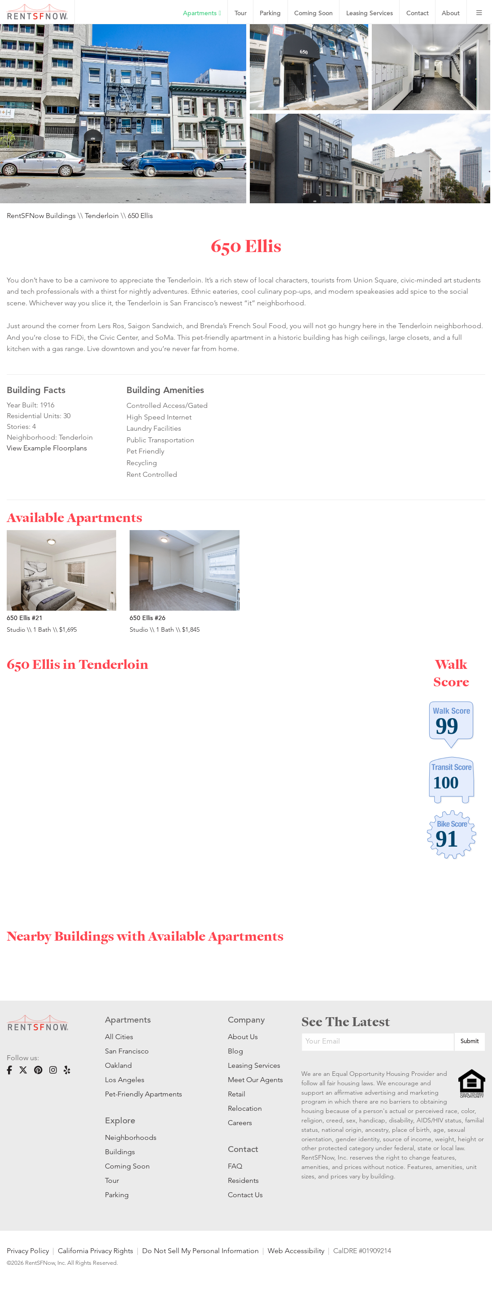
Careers (240, 1122)
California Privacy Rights (95, 1250)
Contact (417, 13)
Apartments (202, 13)
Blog (235, 1051)
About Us (243, 1036)
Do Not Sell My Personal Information (200, 1250)
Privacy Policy (28, 1250)
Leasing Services (251, 1065)
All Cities (119, 1036)
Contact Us (245, 1194)
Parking (270, 13)
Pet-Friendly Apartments (143, 1094)
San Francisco (127, 1051)
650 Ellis (140, 215)
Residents (243, 1180)
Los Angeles (124, 1079)
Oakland (118, 1065)
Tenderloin (102, 215)
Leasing (369, 13)
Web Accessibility (296, 1250)
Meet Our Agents (251, 1079)
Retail (236, 1094)
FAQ (235, 1166)
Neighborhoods (131, 1137)
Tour (241, 13)
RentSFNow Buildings (41, 215)
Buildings (120, 1151)
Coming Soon (313, 13)
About (451, 13)
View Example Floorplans (47, 448)
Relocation (245, 1108)
